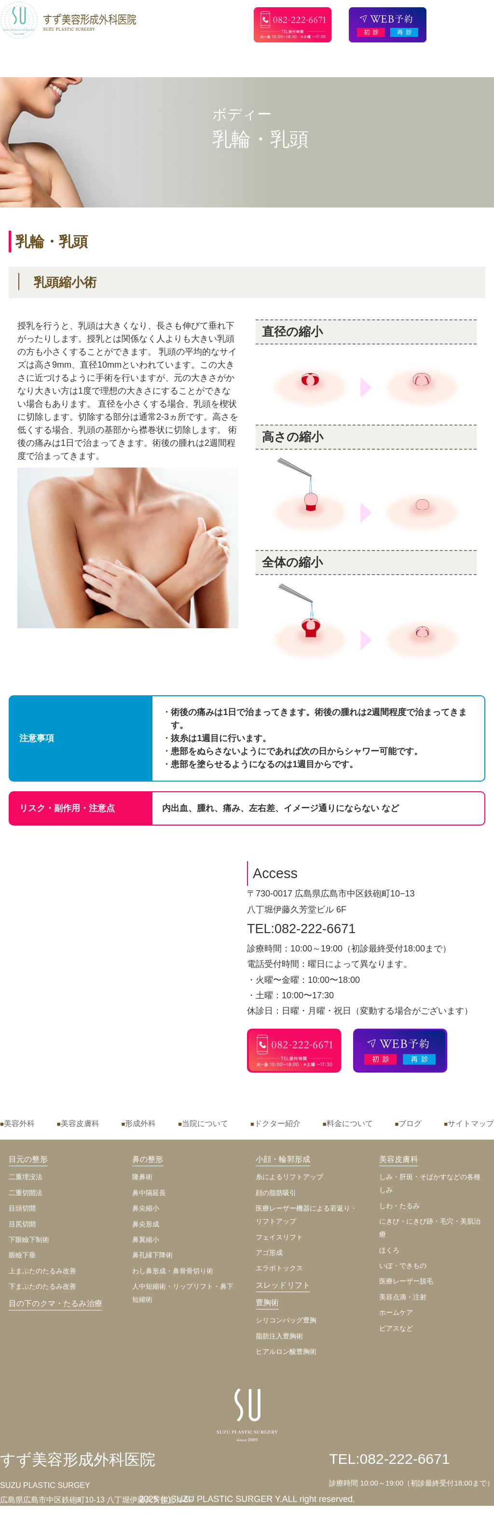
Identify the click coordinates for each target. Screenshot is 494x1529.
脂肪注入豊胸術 (279, 1336)
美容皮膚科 (80, 1123)
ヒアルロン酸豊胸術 (286, 1351)
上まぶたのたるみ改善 (42, 1271)
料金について (350, 1123)
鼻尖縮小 (145, 1208)
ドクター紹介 (277, 1123)
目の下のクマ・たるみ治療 (55, 1303)
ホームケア (396, 1312)
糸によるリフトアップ (289, 1177)
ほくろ (389, 1250)
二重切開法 (25, 1193)
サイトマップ (471, 1123)
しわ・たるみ (399, 1206)
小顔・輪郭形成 (283, 1159)
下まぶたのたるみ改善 (42, 1286)
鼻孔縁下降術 (152, 1255)
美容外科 (19, 1123)
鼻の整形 (148, 1159)
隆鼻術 (142, 1177)
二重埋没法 (25, 1177)
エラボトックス (279, 1268)
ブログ (410, 1123)
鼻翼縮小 (145, 1239)
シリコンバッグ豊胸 (286, 1320)
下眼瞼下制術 (29, 1239)
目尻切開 (22, 1224)
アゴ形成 (269, 1252)
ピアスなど (396, 1328)
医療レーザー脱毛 (406, 1281)
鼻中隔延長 (149, 1193)
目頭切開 (22, 1208)
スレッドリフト (283, 1285)
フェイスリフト (279, 1237)
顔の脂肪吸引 (276, 1193)
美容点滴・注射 (402, 1297)
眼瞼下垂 (22, 1255)
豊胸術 (267, 1302)
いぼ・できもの (402, 1265)
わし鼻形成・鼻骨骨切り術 (172, 1271)
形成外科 (140, 1123)
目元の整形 (28, 1159)
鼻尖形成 (145, 1224)
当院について (205, 1123)
